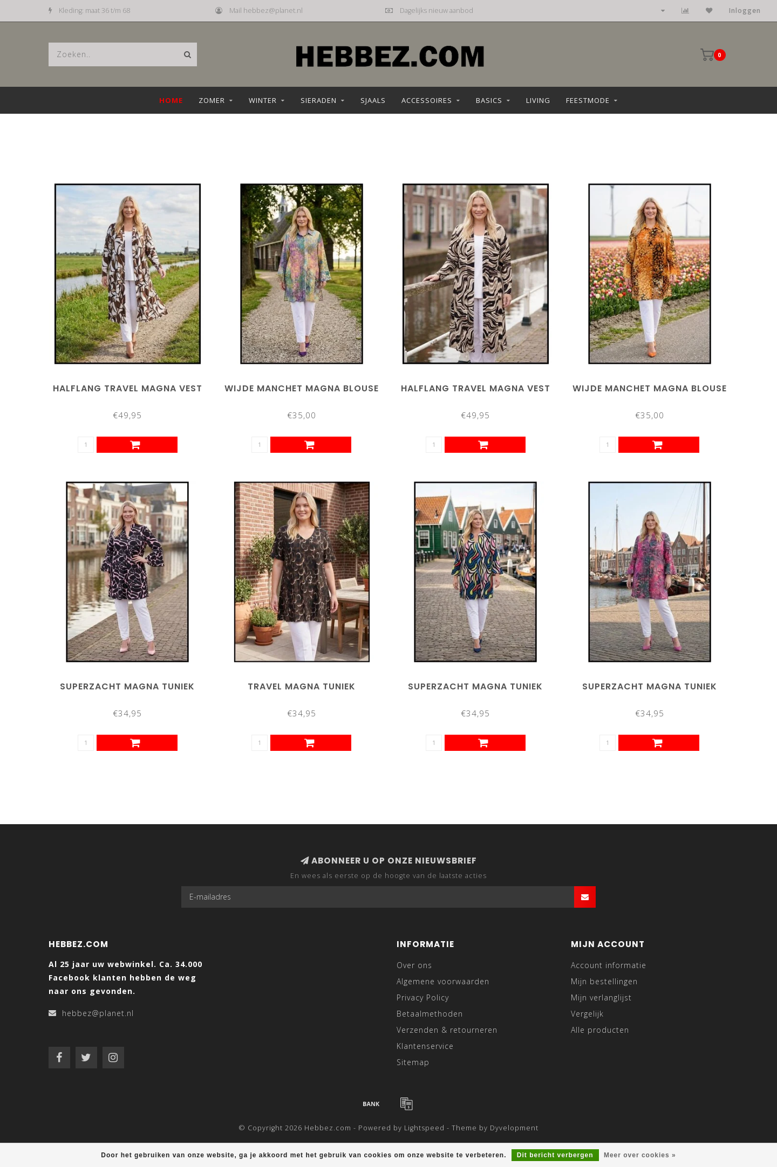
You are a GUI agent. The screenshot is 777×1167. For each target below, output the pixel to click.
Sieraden (319, 100)
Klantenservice (425, 1046)
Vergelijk (587, 1014)
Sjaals (373, 100)
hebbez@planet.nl (98, 1013)
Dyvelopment (514, 1128)
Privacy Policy (423, 997)
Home (171, 100)
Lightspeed (424, 1128)
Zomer (212, 100)
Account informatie (608, 965)
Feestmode (588, 100)
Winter (263, 100)
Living (538, 100)
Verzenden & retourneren (447, 1030)
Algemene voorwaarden (443, 981)
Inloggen (745, 10)
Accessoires (426, 100)
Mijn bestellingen (604, 981)
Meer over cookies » (640, 1155)
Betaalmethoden (430, 1014)
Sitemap (413, 1062)
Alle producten (600, 1030)
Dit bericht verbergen (555, 1155)
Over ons (414, 965)
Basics (489, 100)
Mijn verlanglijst (601, 997)
